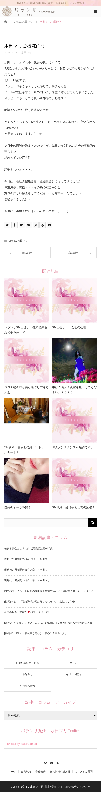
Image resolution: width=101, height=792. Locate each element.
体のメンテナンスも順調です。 (73, 447)
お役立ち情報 (27, 685)
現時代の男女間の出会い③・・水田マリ (27, 559)
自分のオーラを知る (17, 507)
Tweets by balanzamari (22, 744)
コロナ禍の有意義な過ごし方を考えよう (26, 389)
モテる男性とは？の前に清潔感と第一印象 (28, 548)
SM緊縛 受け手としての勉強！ (73, 507)
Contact (50, 762)
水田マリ (27, 21)
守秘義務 (40, 771)
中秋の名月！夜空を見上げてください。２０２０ (74, 389)
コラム (17, 21)
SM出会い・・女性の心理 (69, 327)
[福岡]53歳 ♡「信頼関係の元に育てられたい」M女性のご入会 (39, 601)
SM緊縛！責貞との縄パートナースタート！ (25, 450)
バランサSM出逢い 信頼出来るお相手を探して (25, 330)
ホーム (12, 771)
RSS (56, 762)
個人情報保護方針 (60, 771)
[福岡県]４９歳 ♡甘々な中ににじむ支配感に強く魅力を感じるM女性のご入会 (48, 622)
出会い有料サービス (27, 662)
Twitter (44, 762)
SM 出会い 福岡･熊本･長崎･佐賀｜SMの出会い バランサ (58, 786)
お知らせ (27, 674)
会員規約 (26, 771)
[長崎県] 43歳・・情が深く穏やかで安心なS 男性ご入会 (36, 633)
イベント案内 (73, 674)
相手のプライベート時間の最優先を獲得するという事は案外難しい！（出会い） (50, 590)
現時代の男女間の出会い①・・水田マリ (27, 580)
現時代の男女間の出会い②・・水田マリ (27, 569)
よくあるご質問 (84, 771)
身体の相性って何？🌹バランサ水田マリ (27, 612)
